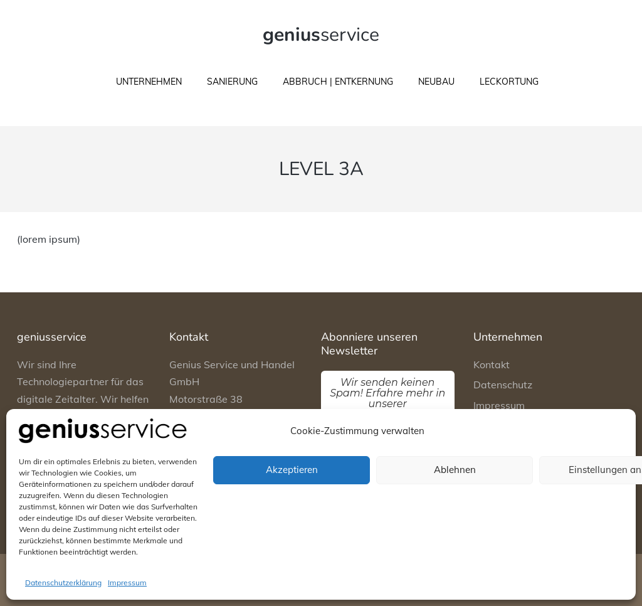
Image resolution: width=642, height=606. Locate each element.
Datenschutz (502, 384)
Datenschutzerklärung (63, 582)
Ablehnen (455, 470)
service (321, 35)
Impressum (127, 582)
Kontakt (491, 364)
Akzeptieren (292, 470)
